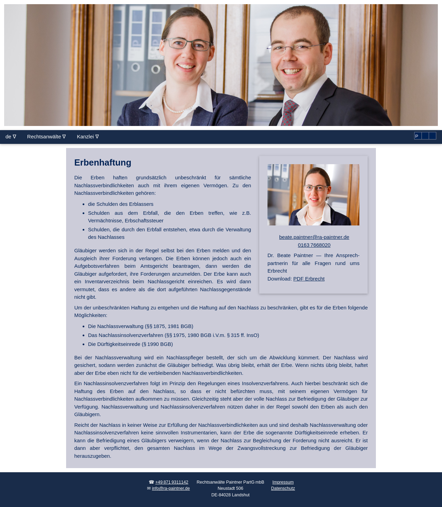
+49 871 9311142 (171, 482)
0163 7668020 (314, 245)
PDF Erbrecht (309, 279)
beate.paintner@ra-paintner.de (314, 237)
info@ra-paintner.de (171, 488)
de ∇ (11, 136)
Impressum (283, 482)
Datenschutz (283, 488)
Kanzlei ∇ (87, 136)
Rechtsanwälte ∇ (46, 136)
